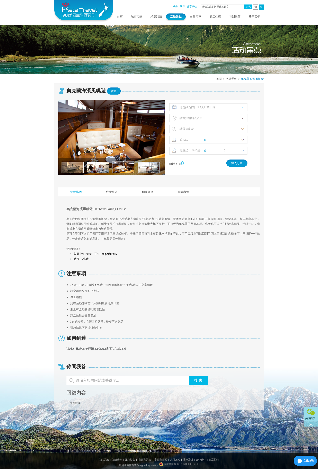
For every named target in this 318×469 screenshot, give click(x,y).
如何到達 (147, 192)
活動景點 (176, 16)
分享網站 (192, 6)
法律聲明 (188, 459)
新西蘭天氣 (145, 459)
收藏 (114, 91)
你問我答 (183, 192)
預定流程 (104, 459)
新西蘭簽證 (161, 459)
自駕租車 (195, 16)
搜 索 (248, 6)
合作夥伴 (201, 459)
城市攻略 (136, 16)
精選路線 (156, 16)
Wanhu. (155, 465)
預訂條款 (117, 459)
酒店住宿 (215, 16)
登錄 (175, 6)
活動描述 (76, 192)
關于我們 (254, 16)
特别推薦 (234, 16)
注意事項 (112, 192)
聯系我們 (214, 459)
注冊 (182, 6)
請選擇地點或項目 (191, 118)
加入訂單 (237, 163)
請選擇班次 (187, 128)
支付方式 (175, 459)
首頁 (120, 16)
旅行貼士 (130, 459)
